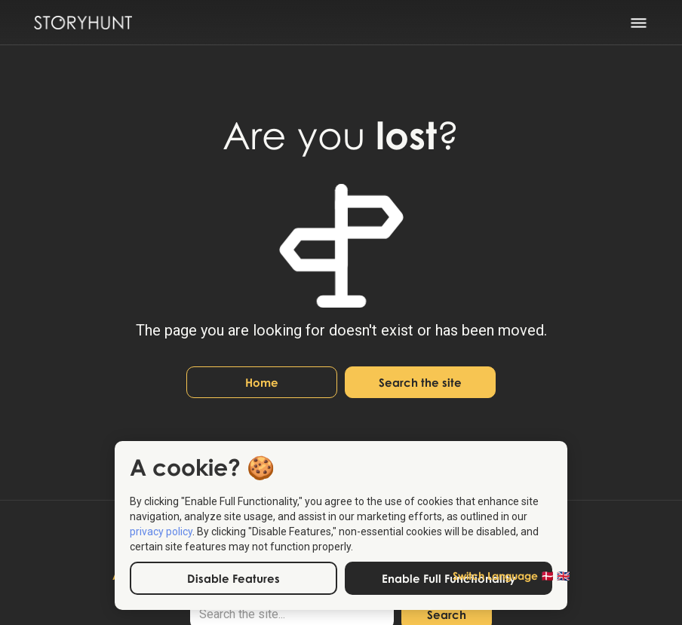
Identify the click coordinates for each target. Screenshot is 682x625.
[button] (649, 22)
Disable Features (233, 578)
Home (261, 382)
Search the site (420, 382)
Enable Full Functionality (449, 578)
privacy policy (161, 531)
